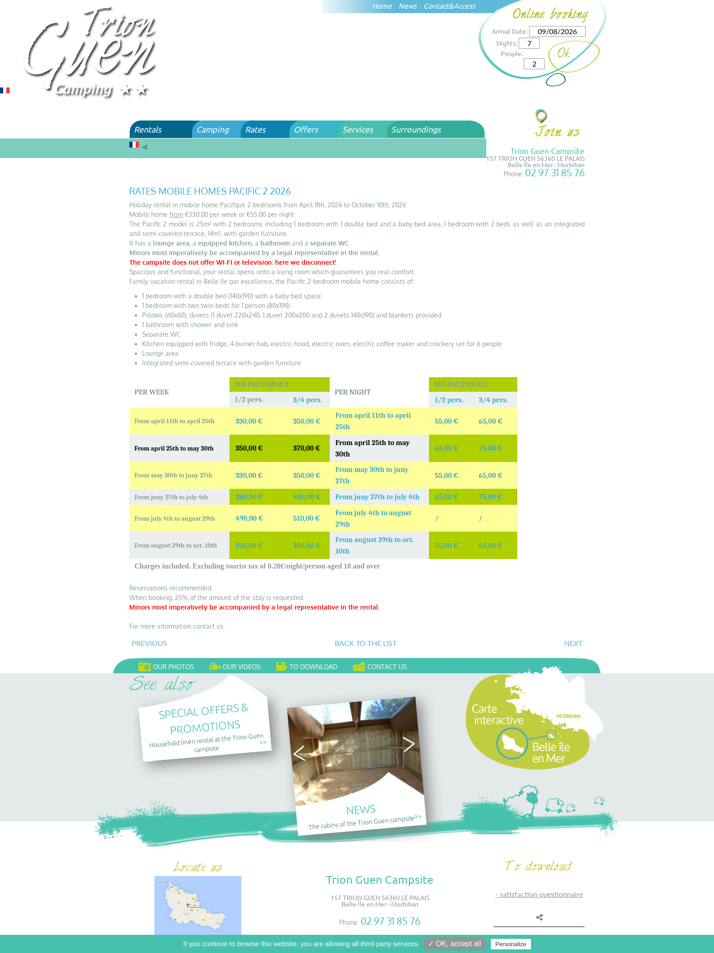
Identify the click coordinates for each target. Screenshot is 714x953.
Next (573, 643)
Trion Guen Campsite (547, 150)
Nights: (506, 43)
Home (382, 5)
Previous (149, 643)
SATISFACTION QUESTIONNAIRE (541, 894)
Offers (306, 129)
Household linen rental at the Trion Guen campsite (206, 742)
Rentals (147, 129)
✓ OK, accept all (454, 944)
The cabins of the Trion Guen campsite (361, 822)
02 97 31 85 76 (555, 172)
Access (464, 5)
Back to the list (366, 643)
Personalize (510, 944)
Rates (255, 129)
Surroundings (416, 129)
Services (357, 129)
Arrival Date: (509, 31)
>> (263, 742)
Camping (212, 129)
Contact (436, 5)
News (407, 5)
